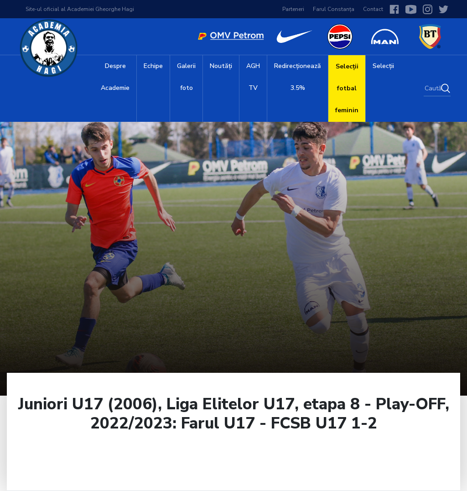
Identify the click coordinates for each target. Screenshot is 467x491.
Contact (373, 9)
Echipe (153, 66)
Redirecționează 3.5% (297, 77)
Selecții (383, 66)
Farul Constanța (333, 9)
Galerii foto (186, 77)
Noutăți (221, 66)
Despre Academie (115, 77)
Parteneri (293, 9)
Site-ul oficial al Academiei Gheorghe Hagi (80, 9)
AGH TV (253, 77)
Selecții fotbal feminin (346, 88)
